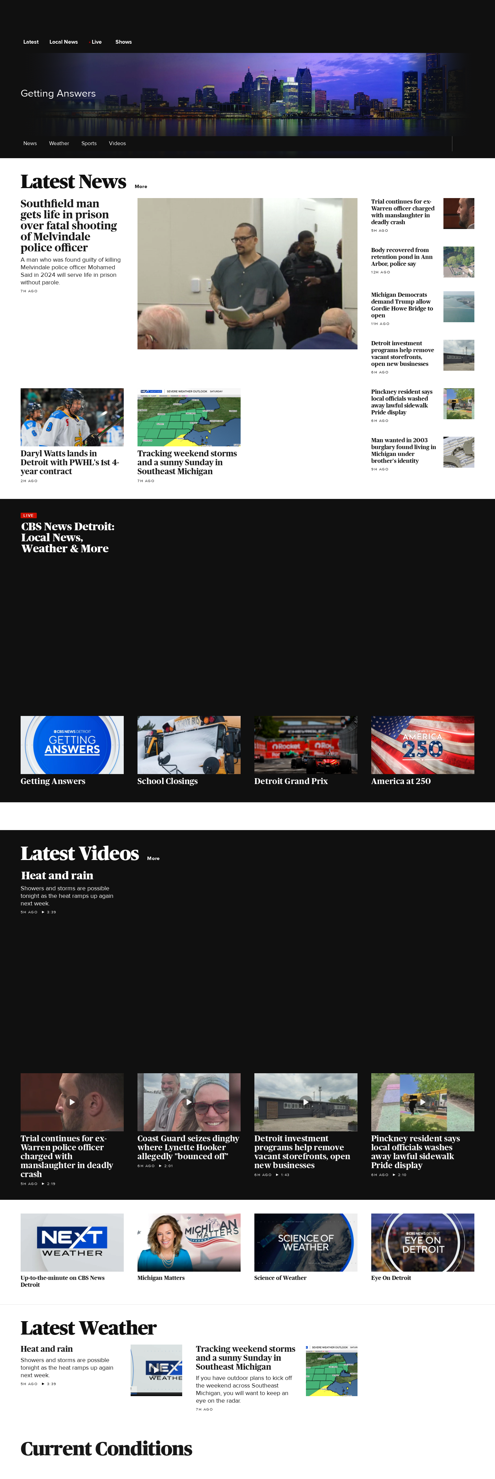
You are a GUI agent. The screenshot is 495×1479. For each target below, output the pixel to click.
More (143, 186)
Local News (66, 42)
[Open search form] (468, 42)
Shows (126, 42)
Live (99, 42)
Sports (91, 143)
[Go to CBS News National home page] (247, 42)
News (32, 143)
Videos (117, 143)
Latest (33, 42)
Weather (61, 143)
